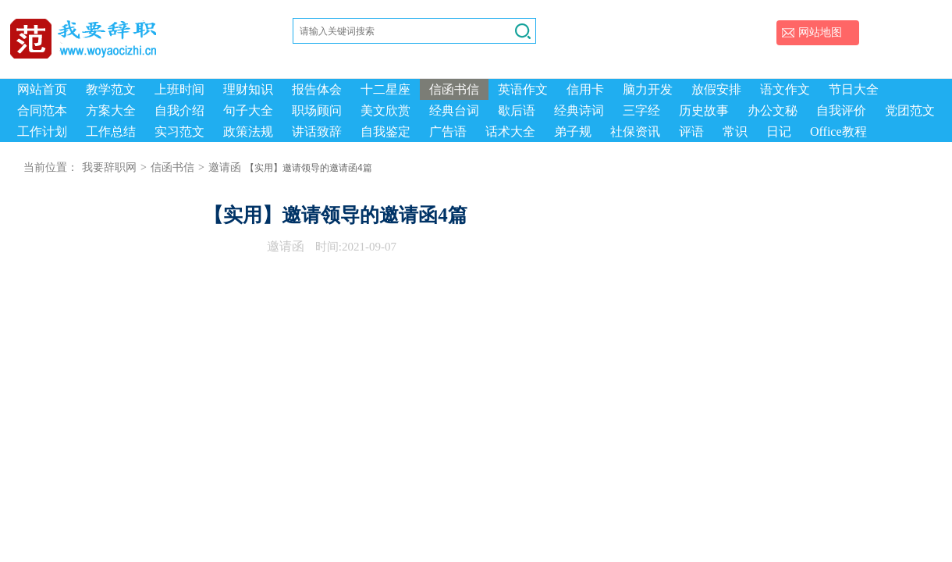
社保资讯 (635, 131)
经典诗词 (579, 110)
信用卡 (585, 89)
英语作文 (523, 89)
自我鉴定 (385, 131)
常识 (735, 131)
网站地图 (820, 32)
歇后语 (516, 110)
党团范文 (910, 110)
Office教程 (838, 131)
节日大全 (854, 89)
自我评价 (841, 110)
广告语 (448, 131)
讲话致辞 (317, 131)
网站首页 (42, 89)
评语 (691, 131)
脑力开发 (648, 89)
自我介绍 (179, 110)
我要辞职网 (109, 167)
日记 (778, 131)
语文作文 (785, 89)
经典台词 (454, 110)
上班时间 (179, 89)
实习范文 (179, 131)
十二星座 (385, 89)
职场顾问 (317, 110)
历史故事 (704, 110)
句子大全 (248, 110)
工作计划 (42, 131)
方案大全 (111, 110)
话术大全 (510, 131)
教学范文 (111, 89)
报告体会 (317, 89)
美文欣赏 (385, 110)
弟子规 (572, 131)
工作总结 (111, 131)
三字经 (641, 110)
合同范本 (42, 110)
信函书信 (454, 89)
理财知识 (248, 89)
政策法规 (248, 131)
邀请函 (224, 167)
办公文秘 (772, 110)
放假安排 (716, 89)
